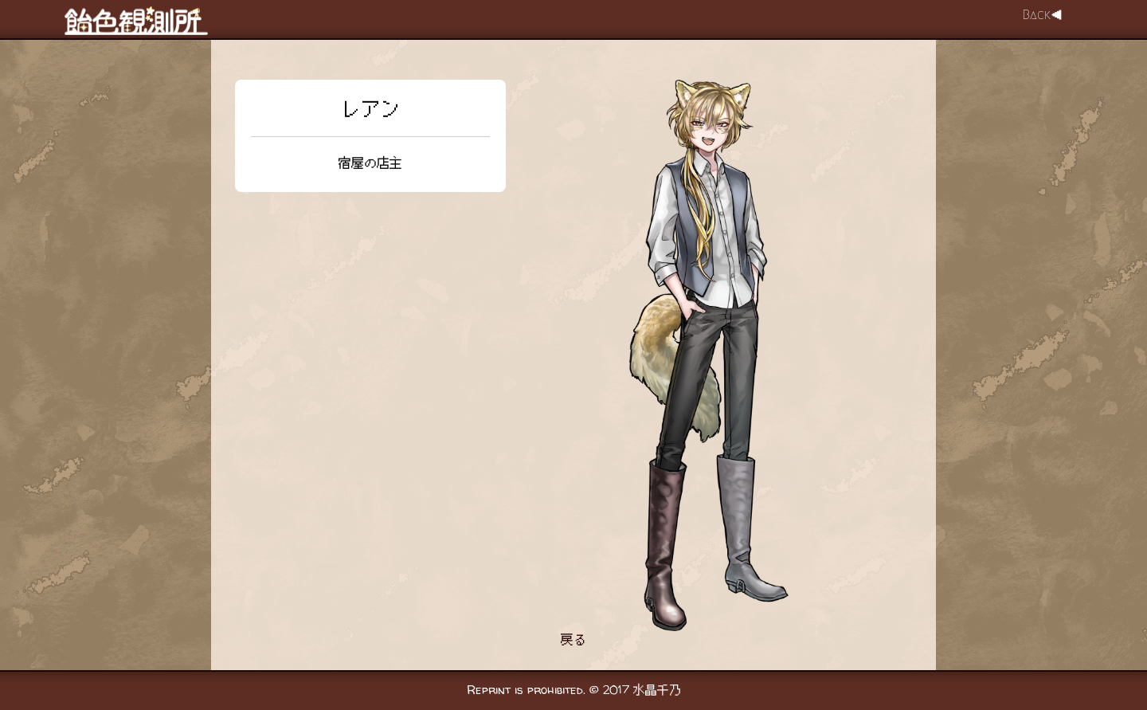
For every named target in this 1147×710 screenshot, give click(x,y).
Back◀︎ (1043, 15)
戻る (573, 639)
